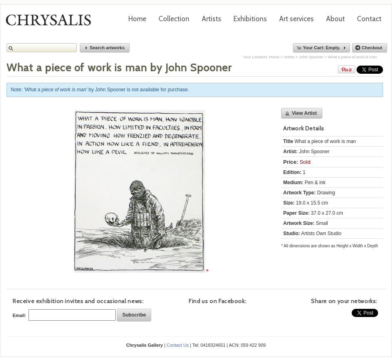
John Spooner (311, 57)
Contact (369, 19)
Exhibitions (250, 19)
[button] (105, 48)
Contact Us (178, 345)
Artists (211, 19)
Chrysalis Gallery (51, 23)
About (335, 19)
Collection (174, 19)
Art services (296, 19)
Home (137, 19)
